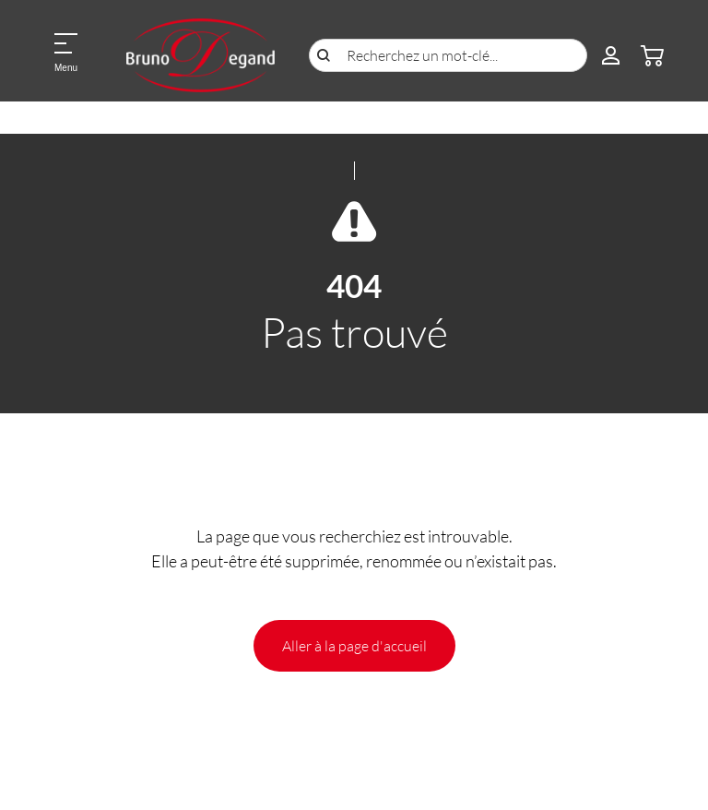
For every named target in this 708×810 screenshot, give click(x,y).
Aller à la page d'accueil (354, 645)
